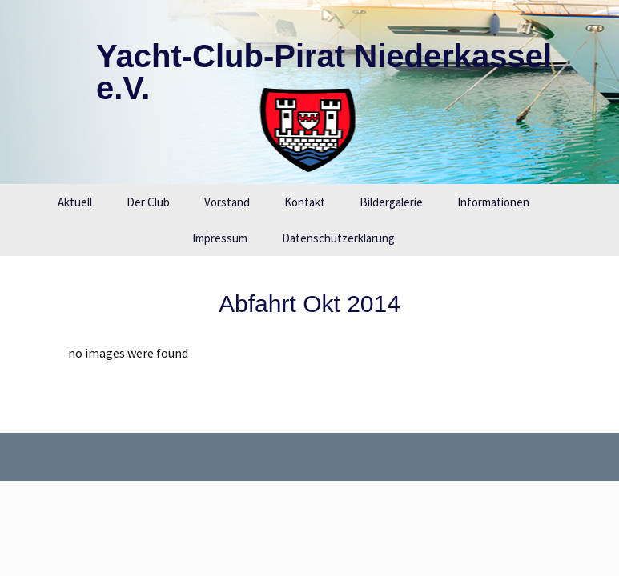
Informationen (493, 202)
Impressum (219, 238)
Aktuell (75, 202)
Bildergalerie (391, 202)
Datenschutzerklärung (338, 238)
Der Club (148, 202)
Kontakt (304, 202)
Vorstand (227, 202)
